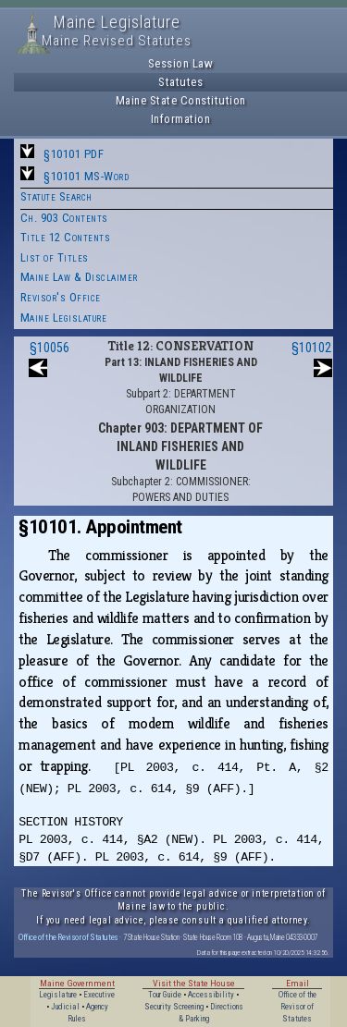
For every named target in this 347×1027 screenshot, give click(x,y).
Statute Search (56, 196)
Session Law (181, 63)
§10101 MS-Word (86, 176)
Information (181, 119)
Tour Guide (164, 994)
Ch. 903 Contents (64, 218)
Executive (99, 994)
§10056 (49, 347)
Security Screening (174, 1006)
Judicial (65, 1006)
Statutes (180, 82)
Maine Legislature (63, 317)
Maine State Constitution (181, 100)
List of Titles (54, 257)
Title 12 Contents (65, 237)
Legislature (58, 994)
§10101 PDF (73, 154)
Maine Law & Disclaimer (79, 277)
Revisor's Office (60, 297)
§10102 (311, 347)
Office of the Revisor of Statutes (68, 937)
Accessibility (211, 994)
